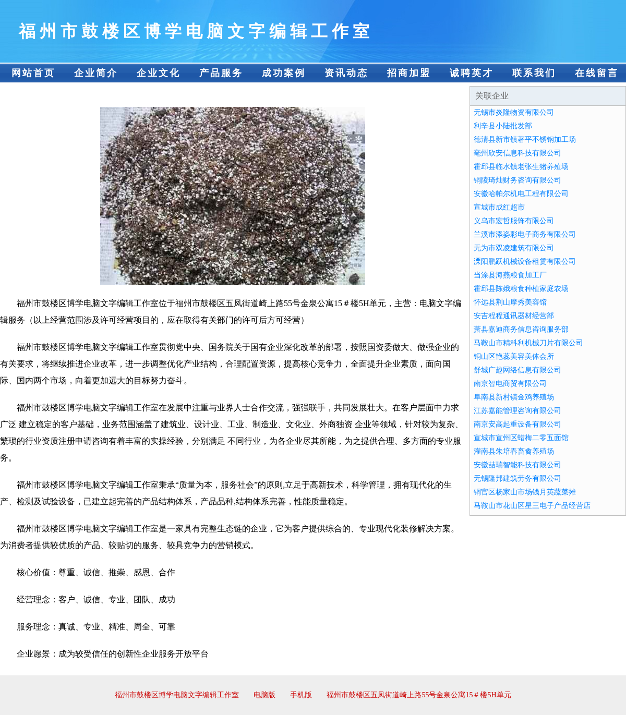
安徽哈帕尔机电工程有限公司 (521, 194)
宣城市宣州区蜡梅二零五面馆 (521, 438)
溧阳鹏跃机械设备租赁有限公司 (525, 261)
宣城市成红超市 (499, 207)
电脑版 (264, 695)
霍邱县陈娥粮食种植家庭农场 (521, 289)
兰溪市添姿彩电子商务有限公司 (525, 234)
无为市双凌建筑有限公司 (514, 248)
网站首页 (33, 73)
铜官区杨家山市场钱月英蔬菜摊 (525, 492)
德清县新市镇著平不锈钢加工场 (525, 139)
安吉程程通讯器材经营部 (514, 316)
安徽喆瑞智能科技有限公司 (517, 465)
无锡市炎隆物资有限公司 (514, 112)
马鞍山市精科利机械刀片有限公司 (528, 343)
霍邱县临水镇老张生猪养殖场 (521, 167)
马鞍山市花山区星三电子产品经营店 (532, 506)
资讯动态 (346, 73)
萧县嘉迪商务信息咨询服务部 (521, 329)
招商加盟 (409, 73)
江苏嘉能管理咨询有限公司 (517, 411)
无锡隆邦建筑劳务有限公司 (517, 478)
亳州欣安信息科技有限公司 (517, 153)
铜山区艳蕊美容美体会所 (514, 356)
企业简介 (96, 73)
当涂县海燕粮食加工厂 (510, 275)
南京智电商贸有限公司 (510, 383)
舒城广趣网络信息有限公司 (517, 370)
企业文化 (158, 73)
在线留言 (597, 73)
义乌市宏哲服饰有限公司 (514, 221)
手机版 (301, 695)
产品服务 (221, 73)
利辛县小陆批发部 (503, 126)
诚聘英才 (471, 73)
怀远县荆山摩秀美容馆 (510, 302)
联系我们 (534, 73)
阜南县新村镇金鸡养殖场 (514, 397)
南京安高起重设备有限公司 (517, 424)
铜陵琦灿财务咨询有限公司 (517, 180)
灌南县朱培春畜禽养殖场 (514, 451)
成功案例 (284, 73)
